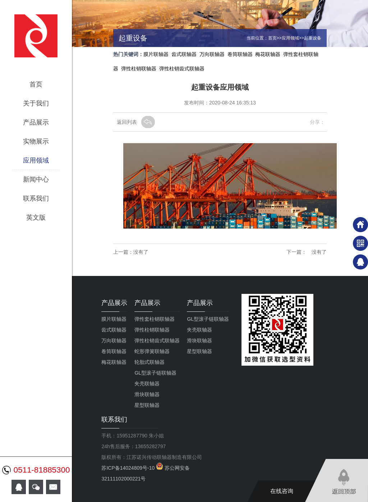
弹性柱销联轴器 (138, 68)
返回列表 (127, 122)
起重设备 (312, 38)
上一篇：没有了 (130, 252)
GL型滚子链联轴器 (155, 373)
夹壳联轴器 (147, 383)
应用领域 (36, 160)
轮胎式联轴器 (149, 362)
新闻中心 (36, 179)
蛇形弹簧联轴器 (152, 351)
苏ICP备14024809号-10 (128, 468)
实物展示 (36, 141)
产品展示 (36, 122)
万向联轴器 (212, 54)
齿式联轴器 (184, 54)
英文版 (36, 217)
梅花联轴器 (267, 54)
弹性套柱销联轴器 (154, 319)
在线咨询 (281, 491)
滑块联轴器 (147, 394)
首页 (35, 84)
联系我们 (36, 198)
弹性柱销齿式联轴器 (181, 68)
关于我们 (36, 103)
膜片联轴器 (156, 54)
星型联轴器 (147, 405)
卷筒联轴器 (240, 54)
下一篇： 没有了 (306, 252)
